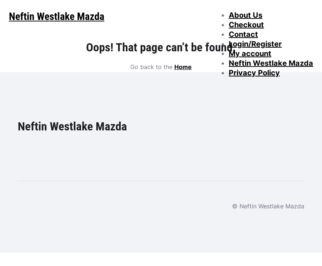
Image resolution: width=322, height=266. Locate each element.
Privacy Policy (254, 72)
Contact (243, 34)
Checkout (246, 24)
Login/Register (255, 44)
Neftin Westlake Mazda (271, 63)
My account (250, 53)
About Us (245, 15)
